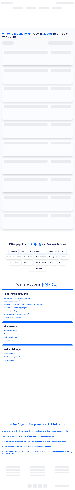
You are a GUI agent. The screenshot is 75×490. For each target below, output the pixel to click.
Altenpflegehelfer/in (11, 311)
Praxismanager (9, 360)
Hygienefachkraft (10, 354)
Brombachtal (26, 251)
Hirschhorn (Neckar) (57, 251)
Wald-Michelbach (14, 257)
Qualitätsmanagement (12, 357)
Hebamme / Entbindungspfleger (15, 308)
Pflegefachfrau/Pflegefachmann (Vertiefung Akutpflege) (24, 305)
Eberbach (13, 251)
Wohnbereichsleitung (11, 334)
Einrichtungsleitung (10, 337)
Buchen (53, 262)
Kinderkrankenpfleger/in (12, 317)
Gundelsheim (40, 257)
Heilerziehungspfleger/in (12, 301)
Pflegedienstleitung (10, 331)
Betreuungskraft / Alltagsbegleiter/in (17, 314)
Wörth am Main (41, 262)
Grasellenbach (40, 251)
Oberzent (64, 257)
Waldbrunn (27, 262)
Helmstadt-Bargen (37, 268)
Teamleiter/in (8, 340)
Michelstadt (15, 262)
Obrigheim (53, 257)
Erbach (62, 262)
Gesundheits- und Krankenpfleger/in (17, 298)
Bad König (28, 257)
